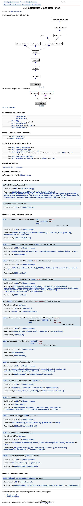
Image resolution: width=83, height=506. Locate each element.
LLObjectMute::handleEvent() (25, 408)
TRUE (63, 197)
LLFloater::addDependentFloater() (24, 268)
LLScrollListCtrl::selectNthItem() (45, 290)
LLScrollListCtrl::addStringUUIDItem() (26, 369)
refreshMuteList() (73, 196)
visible (18, 138)
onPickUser (19, 153)
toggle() (55, 409)
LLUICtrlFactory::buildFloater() (23, 192)
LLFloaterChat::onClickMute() (38, 409)
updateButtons (20, 127)
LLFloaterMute (20, 116)
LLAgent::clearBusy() (22, 448)
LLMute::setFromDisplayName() (15, 292)
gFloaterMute (46, 423)
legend (41, 87)
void (12, 120)
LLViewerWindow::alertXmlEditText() (25, 251)
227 (16, 265)
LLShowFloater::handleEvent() (25, 426)
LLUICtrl (28, 151)
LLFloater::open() (18, 404)
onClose (18, 122)
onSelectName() (60, 196)
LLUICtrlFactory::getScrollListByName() (51, 194)
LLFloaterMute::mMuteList (25, 478)
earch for (63, 1)
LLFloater (22, 305)
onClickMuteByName (22, 156)
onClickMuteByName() (20, 196)
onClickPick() (35, 196)
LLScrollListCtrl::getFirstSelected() (52, 443)
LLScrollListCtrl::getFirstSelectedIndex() (27, 286)
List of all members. (9, 108)
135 (16, 460)
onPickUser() (49, 268)
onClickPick (19, 149)
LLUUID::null (24, 235)
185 (16, 349)
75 (16, 482)
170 (16, 440)
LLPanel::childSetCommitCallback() (17, 194)
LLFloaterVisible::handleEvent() (26, 466)
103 (16, 207)
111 (16, 401)
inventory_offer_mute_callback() (26, 391)
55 (16, 308)
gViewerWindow (10, 235)
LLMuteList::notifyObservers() (41, 374)
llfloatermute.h (15, 12)
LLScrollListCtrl (8, 167)
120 (16, 419)
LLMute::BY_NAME (55, 233)
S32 (32, 158)
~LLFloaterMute (21, 118)
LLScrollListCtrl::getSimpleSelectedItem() (19, 288)
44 (14, 175)
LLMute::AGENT (32, 332)
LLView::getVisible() (33, 423)
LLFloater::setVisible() (49, 197)
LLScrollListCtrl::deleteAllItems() (53, 369)
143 (16, 366)
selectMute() (21, 450)
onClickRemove (21, 147)
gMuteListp (67, 233)
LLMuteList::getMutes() (12, 371)
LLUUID (29, 126)
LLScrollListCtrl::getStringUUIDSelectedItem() (52, 288)
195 (16, 283)
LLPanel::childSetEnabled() (22, 443)
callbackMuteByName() (48, 251)
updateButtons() (37, 292)
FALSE (33, 194)
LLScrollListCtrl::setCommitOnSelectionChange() (22, 197)
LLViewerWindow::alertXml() (36, 233)
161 (16, 384)
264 (16, 230)
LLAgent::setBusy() (37, 450)
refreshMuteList (21, 124)
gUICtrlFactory (72, 194)
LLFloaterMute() (20, 255)
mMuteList (19, 167)
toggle (18, 136)
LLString (44, 158)
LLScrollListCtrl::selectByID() (32, 388)
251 (16, 248)
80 (16, 189)
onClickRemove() (47, 196)
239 (16, 328)
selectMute (19, 126)
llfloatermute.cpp (28, 189)
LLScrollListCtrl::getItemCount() (55, 286)
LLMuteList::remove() (20, 290)
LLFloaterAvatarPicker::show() (65, 268)
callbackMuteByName (23, 158)
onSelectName (20, 151)
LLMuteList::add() (18, 233)
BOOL (12, 138)
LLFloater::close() (18, 423)
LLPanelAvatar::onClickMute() (53, 391)
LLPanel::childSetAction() (45, 192)
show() (57, 423)
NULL (76, 251)
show (17, 120)
